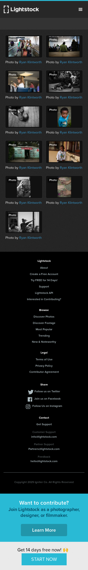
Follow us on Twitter (47, 391)
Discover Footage (44, 323)
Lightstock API (44, 293)
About (44, 268)
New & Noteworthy (44, 342)
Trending (44, 336)
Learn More (44, 530)
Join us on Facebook (47, 399)
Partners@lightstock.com (44, 449)
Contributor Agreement (44, 372)
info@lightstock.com (44, 437)
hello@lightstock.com (44, 461)
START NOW (44, 559)
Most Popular (44, 329)
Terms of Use (44, 359)
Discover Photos (44, 316)
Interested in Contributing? (44, 299)
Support (44, 286)
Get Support (44, 424)
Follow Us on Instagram (47, 406)
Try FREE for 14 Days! (44, 280)
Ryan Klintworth (30, 62)
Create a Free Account (44, 274)
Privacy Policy (44, 366)
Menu (80, 9)
